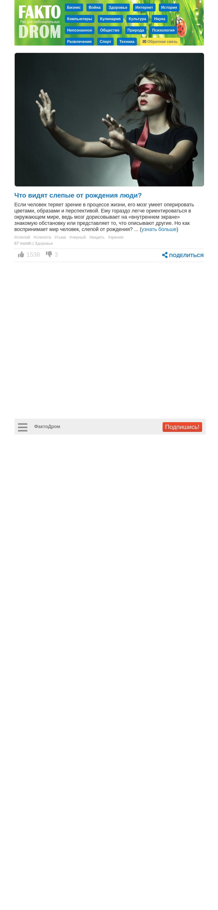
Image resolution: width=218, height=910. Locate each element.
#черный (77, 237)
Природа (136, 30)
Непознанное (79, 30)
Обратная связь (160, 41)
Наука (159, 19)
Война (95, 7)
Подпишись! (182, 427)
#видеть (96, 237)
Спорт (105, 41)
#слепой (22, 237)
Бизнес (74, 7)
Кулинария (110, 19)
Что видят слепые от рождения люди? (78, 195)
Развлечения (79, 41)
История (169, 7)
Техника (126, 41)
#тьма (60, 237)
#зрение (116, 237)
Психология (163, 30)
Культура (137, 19)
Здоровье (118, 7)
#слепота (42, 237)
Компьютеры (79, 19)
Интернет (144, 7)
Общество (110, 30)
